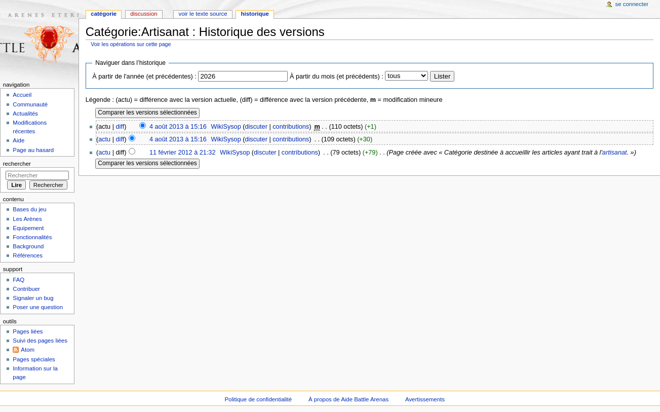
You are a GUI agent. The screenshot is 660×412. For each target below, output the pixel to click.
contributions (291, 126)
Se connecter (632, 4)
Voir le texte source (202, 14)
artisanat (614, 152)
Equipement (28, 228)
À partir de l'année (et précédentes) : (144, 76)
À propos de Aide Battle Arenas (348, 399)
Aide (18, 140)
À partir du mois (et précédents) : (336, 76)
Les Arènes (27, 219)
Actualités (25, 113)
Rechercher (17, 164)
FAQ (18, 280)
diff (120, 126)
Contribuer (26, 289)
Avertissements (425, 399)
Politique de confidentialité (258, 399)
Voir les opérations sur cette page (131, 44)
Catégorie (104, 14)
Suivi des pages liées (40, 341)
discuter (256, 126)
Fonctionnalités (32, 237)
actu (104, 139)
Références (28, 255)
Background (28, 246)
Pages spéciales (34, 359)
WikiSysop (226, 126)
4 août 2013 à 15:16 (178, 126)
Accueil (22, 95)
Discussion (143, 14)
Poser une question (38, 307)
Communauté (30, 104)
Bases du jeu (29, 209)
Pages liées (28, 331)
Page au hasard (33, 150)
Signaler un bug (33, 298)
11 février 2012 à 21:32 (182, 152)
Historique (255, 14)
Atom (27, 350)
